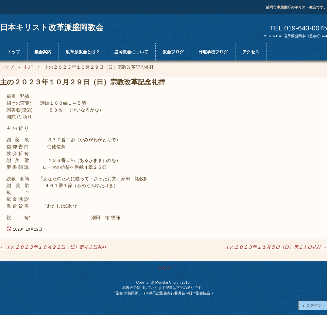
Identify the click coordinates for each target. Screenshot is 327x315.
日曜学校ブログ (213, 51)
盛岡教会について (131, 51)
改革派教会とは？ (83, 51)
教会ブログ (173, 51)
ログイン (314, 305)
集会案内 (42, 51)
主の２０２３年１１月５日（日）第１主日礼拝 (276, 247)
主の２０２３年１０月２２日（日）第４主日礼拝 (53, 247)
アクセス (250, 51)
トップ (13, 51)
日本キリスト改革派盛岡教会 (51, 27)
